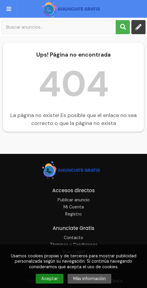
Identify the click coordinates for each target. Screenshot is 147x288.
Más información (89, 278)
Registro (73, 214)
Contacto (73, 237)
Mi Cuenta (73, 207)
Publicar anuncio (74, 200)
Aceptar (49, 278)
